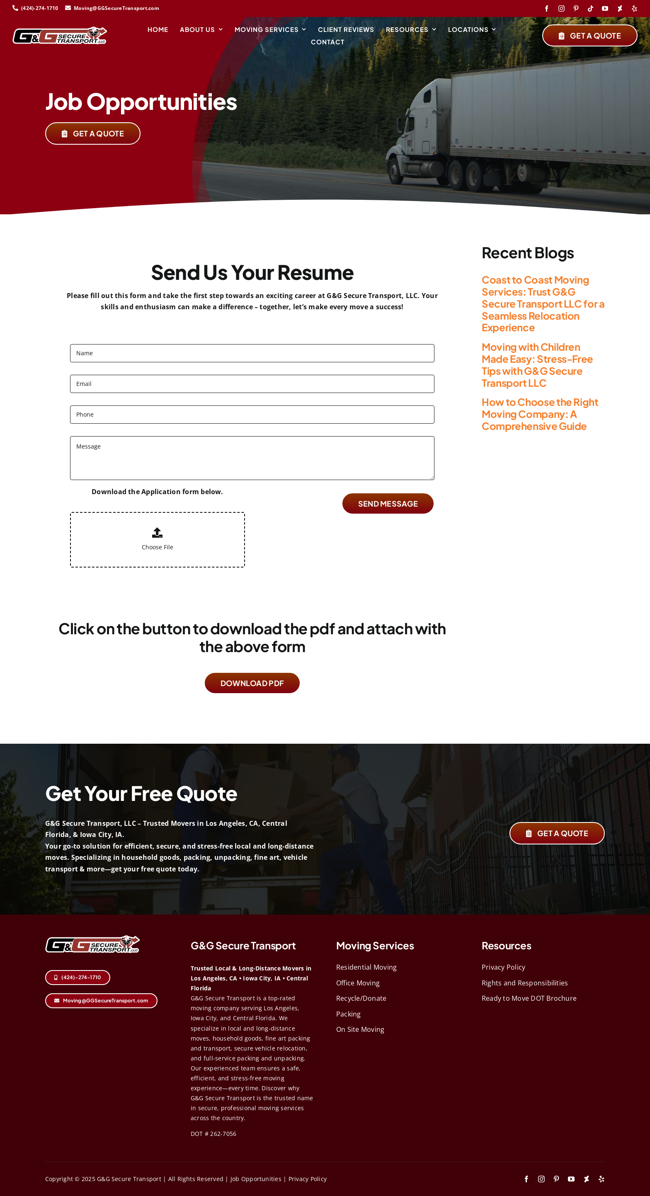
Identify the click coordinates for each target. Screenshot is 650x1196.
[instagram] (561, 8)
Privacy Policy (308, 1179)
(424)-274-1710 (40, 8)
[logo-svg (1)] (59, 29)
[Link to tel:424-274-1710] (15, 8)
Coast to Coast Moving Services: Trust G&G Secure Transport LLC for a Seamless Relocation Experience (543, 303)
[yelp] (634, 8)
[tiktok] (590, 8)
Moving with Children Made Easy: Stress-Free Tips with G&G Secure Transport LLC (537, 364)
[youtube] (605, 8)
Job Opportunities (255, 1179)
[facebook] (546, 8)
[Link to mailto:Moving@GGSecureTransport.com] (68, 8)
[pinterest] (576, 8)
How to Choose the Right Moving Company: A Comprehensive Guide (540, 413)
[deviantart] (620, 8)
